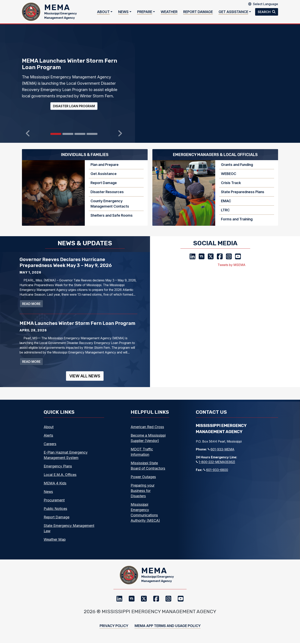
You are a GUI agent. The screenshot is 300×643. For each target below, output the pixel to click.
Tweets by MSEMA (231, 268)
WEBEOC (228, 177)
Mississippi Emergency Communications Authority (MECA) (145, 516)
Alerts (48, 439)
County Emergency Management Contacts (110, 207)
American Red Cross (147, 430)
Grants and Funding (237, 168)
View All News (84, 379)
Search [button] (264, 13)
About (103, 13)
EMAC (226, 204)
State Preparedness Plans (242, 195)
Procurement (54, 503)
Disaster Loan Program (74, 109)
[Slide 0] (55, 137)
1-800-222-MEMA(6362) (215, 465)
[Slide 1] (67, 137)
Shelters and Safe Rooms (112, 219)
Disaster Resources (107, 195)
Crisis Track (231, 186)
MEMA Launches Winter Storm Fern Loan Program (77, 326)
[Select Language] (265, 4)
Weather (169, 13)
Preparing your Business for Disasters (143, 494)
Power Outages (143, 480)
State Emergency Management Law (69, 531)
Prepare (144, 13)
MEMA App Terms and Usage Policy (168, 632)
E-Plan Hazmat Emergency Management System (66, 458)
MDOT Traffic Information (142, 455)
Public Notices (55, 512)
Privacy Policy (114, 632)
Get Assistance (233, 13)
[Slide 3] (92, 137)
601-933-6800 (215, 473)
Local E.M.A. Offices (60, 478)
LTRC (225, 213)
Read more (32, 307)
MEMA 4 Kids (55, 486)
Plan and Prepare (105, 168)
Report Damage (198, 13)
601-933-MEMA (221, 453)
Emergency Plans (58, 469)
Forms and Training (237, 222)
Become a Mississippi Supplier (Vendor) (148, 441)
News (123, 13)
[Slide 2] (80, 137)
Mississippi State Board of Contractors (148, 469)
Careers (50, 447)
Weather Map (55, 543)
